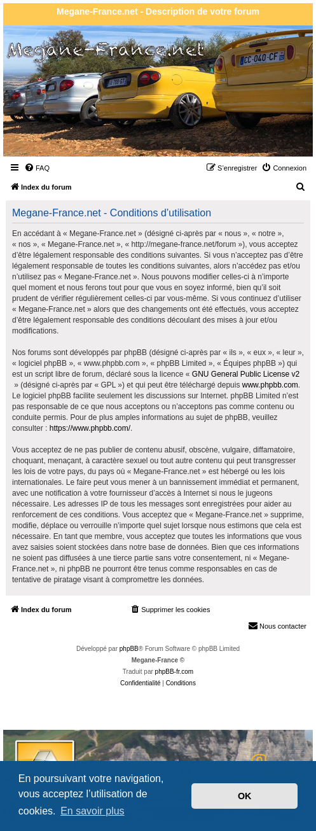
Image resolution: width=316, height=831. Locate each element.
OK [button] (245, 796)
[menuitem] (37, 168)
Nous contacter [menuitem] (277, 625)
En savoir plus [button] (92, 811)
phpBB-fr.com (174, 671)
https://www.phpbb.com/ (90, 428)
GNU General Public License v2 (245, 374)
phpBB (129, 648)
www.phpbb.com (270, 385)
